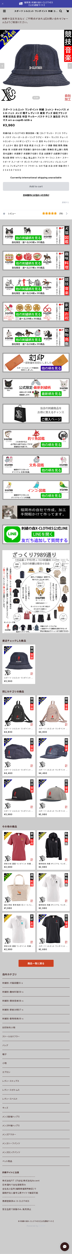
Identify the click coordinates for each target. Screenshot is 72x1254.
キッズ (5, 1107)
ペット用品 (7, 1161)
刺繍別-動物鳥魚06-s (13, 1018)
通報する (65, 202)
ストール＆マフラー (11, 1036)
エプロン (6, 1072)
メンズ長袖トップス (11, 1116)
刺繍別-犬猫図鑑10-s (12, 983)
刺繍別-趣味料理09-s (13, 992)
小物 (4, 1063)
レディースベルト (10, 1099)
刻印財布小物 (8, 1027)
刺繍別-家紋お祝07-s (12, 1009)
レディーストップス (10, 1081)
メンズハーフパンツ (11, 1143)
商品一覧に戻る (36, 963)
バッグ (5, 1045)
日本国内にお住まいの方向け (36, 195)
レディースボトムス (11, 1090)
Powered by (36, 1226)
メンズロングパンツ (11, 1152)
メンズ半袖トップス (11, 1125)
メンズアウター (9, 1134)
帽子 (4, 1054)
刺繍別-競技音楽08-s (13, 1001)
